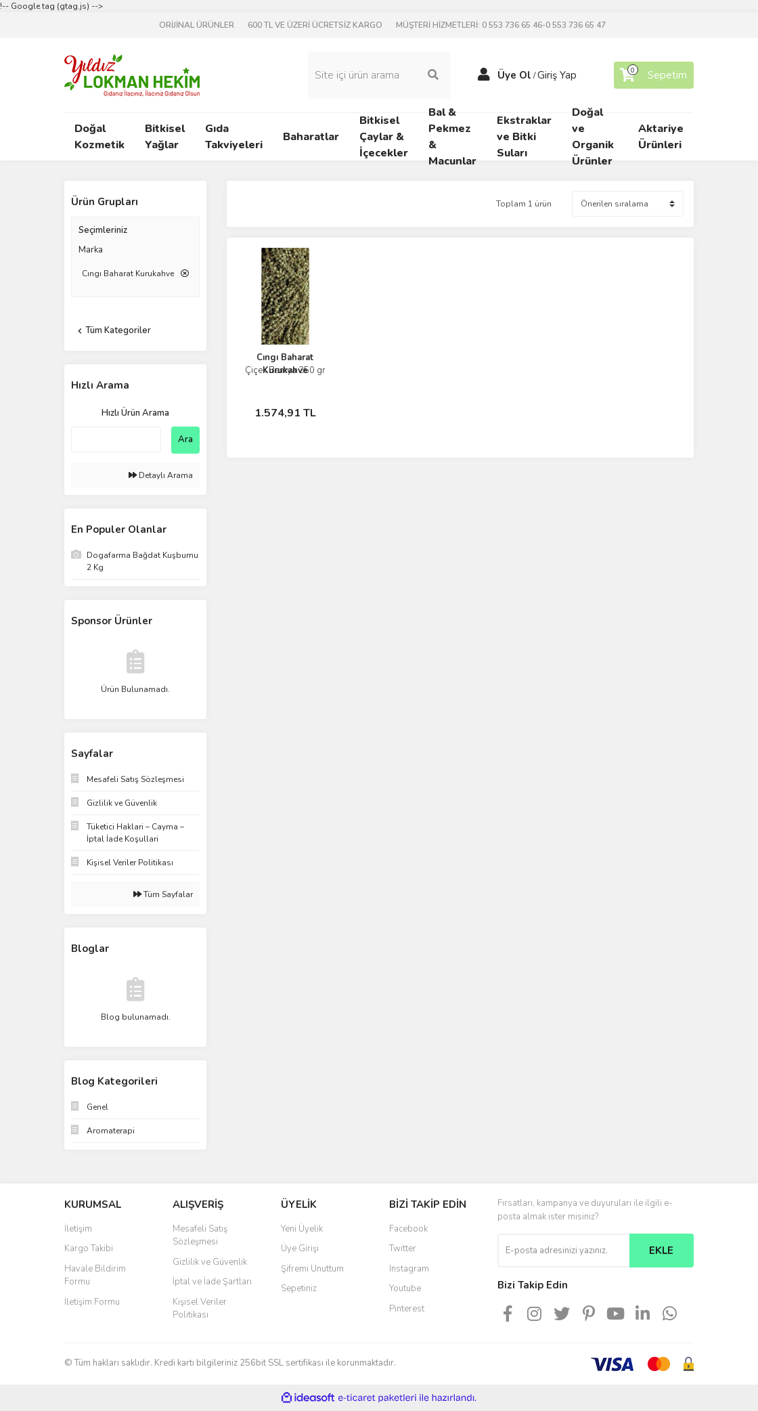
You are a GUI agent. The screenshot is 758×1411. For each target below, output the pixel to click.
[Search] (379, 75)
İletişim (78, 1229)
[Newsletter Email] (563, 1250)
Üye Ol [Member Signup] (514, 75)
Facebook (408, 1229)
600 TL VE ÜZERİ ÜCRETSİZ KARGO (315, 25)
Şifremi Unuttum (312, 1269)
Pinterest (406, 1309)
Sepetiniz (299, 1288)
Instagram (409, 1269)
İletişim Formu (92, 1302)
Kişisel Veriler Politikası (200, 1309)
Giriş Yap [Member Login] (557, 75)
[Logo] (132, 74)
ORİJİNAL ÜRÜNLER (196, 25)
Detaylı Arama (161, 475)
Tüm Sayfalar (163, 894)
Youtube (405, 1288)
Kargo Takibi (88, 1248)
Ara (185, 439)
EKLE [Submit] (661, 1250)
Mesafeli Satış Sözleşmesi (200, 1236)
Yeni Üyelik (302, 1229)
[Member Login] (484, 75)
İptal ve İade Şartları (212, 1282)
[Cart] (654, 75)
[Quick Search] (116, 439)
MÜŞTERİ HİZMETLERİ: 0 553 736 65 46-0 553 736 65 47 (501, 25)
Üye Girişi (300, 1248)
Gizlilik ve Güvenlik (210, 1262)
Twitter (402, 1248)
